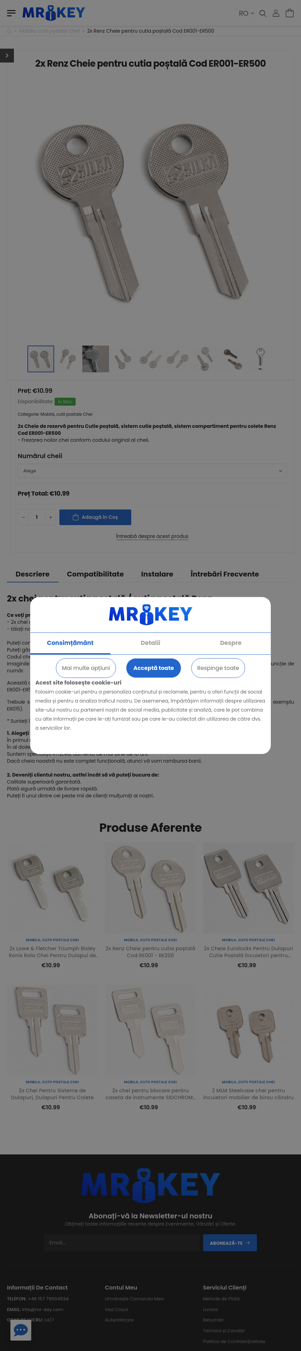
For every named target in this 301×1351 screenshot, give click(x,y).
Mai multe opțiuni (86, 668)
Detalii (150, 643)
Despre (231, 643)
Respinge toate (218, 668)
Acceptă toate (153, 668)
